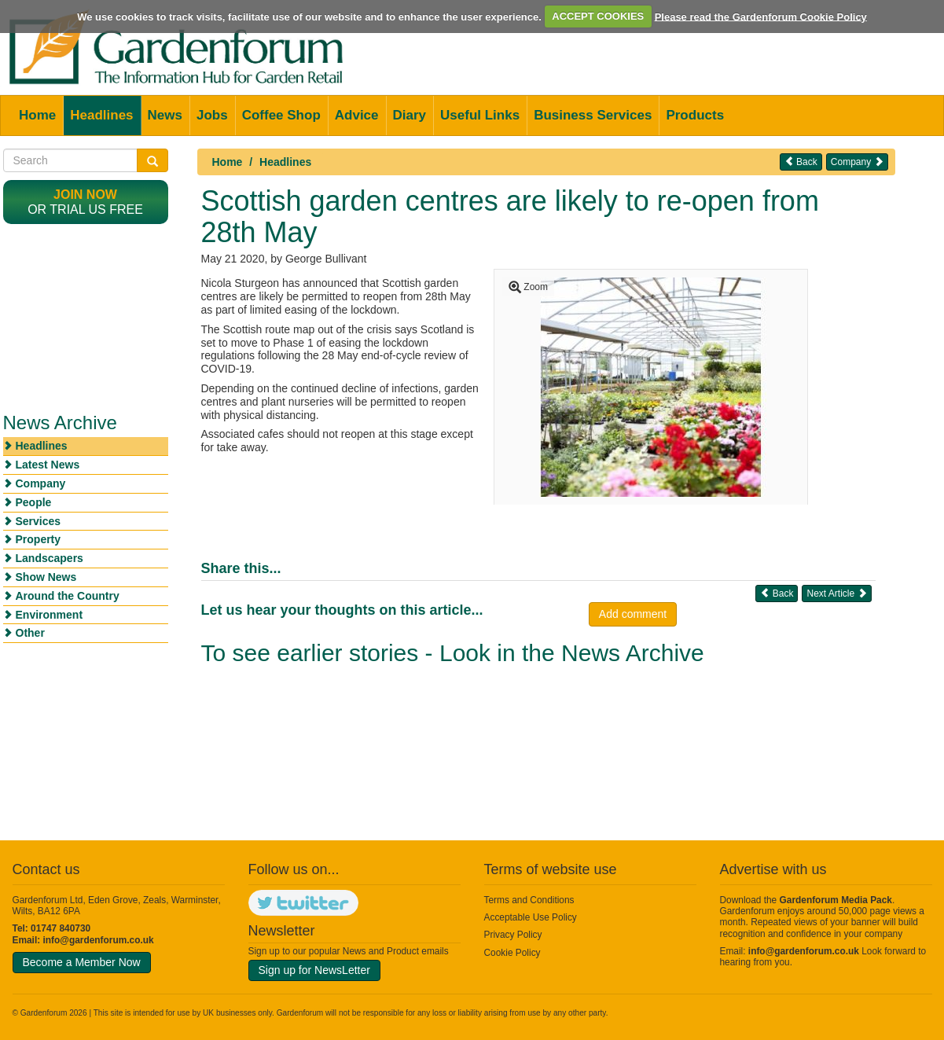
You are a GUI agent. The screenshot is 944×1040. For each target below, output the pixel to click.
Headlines (101, 115)
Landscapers (49, 558)
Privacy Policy (513, 934)
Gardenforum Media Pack (836, 900)
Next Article (836, 593)
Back (800, 161)
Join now (85, 194)
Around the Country (67, 596)
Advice (357, 115)
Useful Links (480, 115)
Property (38, 539)
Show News (46, 577)
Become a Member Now (82, 962)
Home (37, 115)
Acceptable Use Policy (530, 917)
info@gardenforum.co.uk (98, 940)
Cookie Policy (512, 952)
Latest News (48, 464)
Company (857, 161)
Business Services (593, 115)
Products (695, 115)
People (34, 502)
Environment (49, 614)
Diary (410, 115)
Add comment (633, 614)
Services (38, 521)
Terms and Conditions (529, 900)
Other (30, 633)
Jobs (212, 115)
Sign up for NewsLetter (314, 970)
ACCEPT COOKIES (598, 16)
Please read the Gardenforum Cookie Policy (761, 16)
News (165, 115)
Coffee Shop (281, 115)
